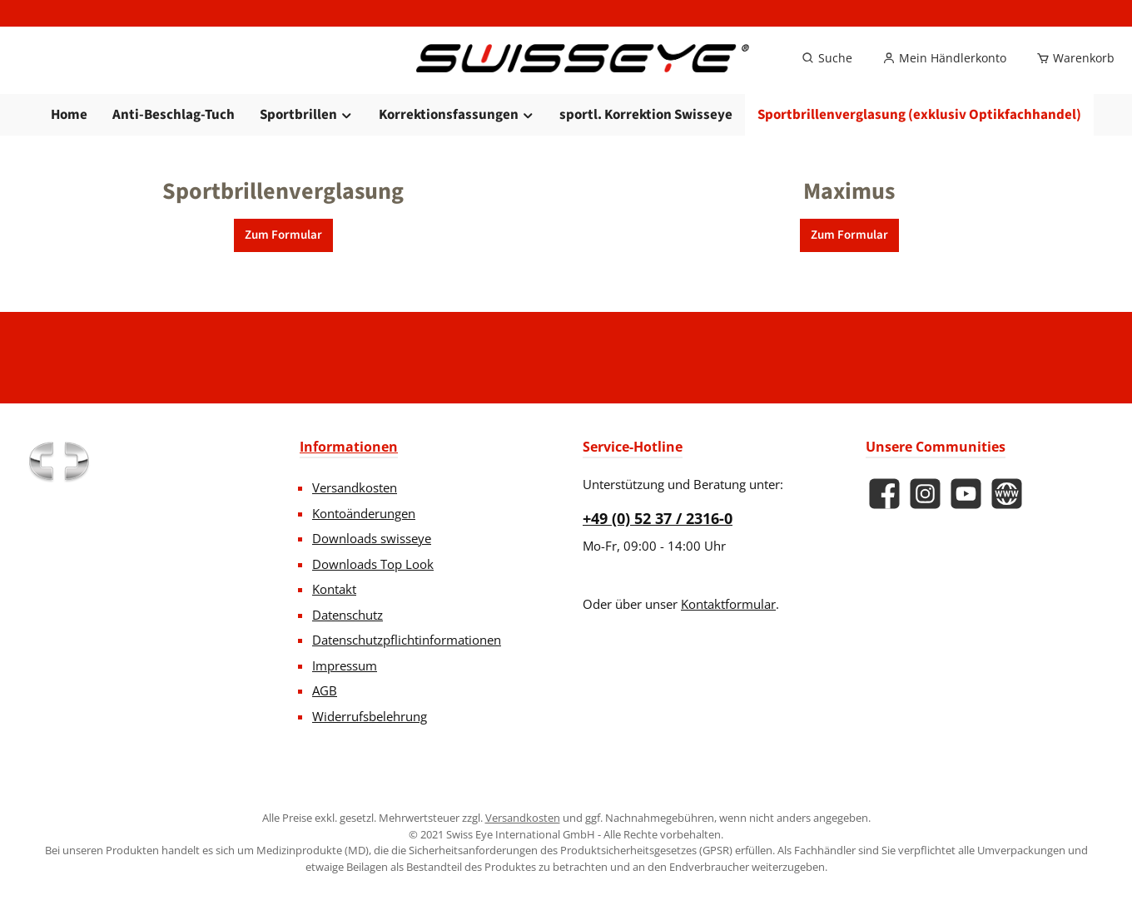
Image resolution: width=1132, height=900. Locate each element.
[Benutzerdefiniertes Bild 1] (58, 461)
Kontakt (334, 589)
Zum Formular (283, 265)
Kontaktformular (728, 604)
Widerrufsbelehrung (369, 716)
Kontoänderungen (363, 513)
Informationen (349, 447)
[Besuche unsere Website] (1006, 493)
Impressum (344, 665)
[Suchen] (827, 73)
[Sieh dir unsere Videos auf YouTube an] (966, 493)
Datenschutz (347, 614)
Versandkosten (354, 487)
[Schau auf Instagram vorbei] (925, 493)
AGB (324, 690)
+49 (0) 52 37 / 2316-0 (657, 518)
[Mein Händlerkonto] (944, 73)
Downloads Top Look (373, 564)
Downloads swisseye (371, 538)
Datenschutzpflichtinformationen (406, 639)
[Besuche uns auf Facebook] (884, 493)
